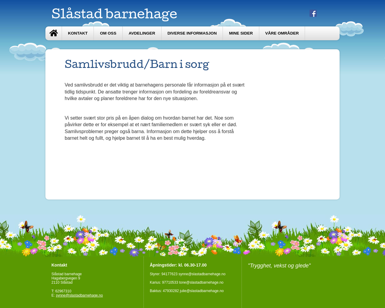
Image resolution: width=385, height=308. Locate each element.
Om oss (108, 33)
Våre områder (282, 33)
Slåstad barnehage (114, 13)
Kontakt (78, 33)
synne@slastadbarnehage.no (79, 295)
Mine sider (241, 33)
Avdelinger (142, 33)
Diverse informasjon (192, 33)
